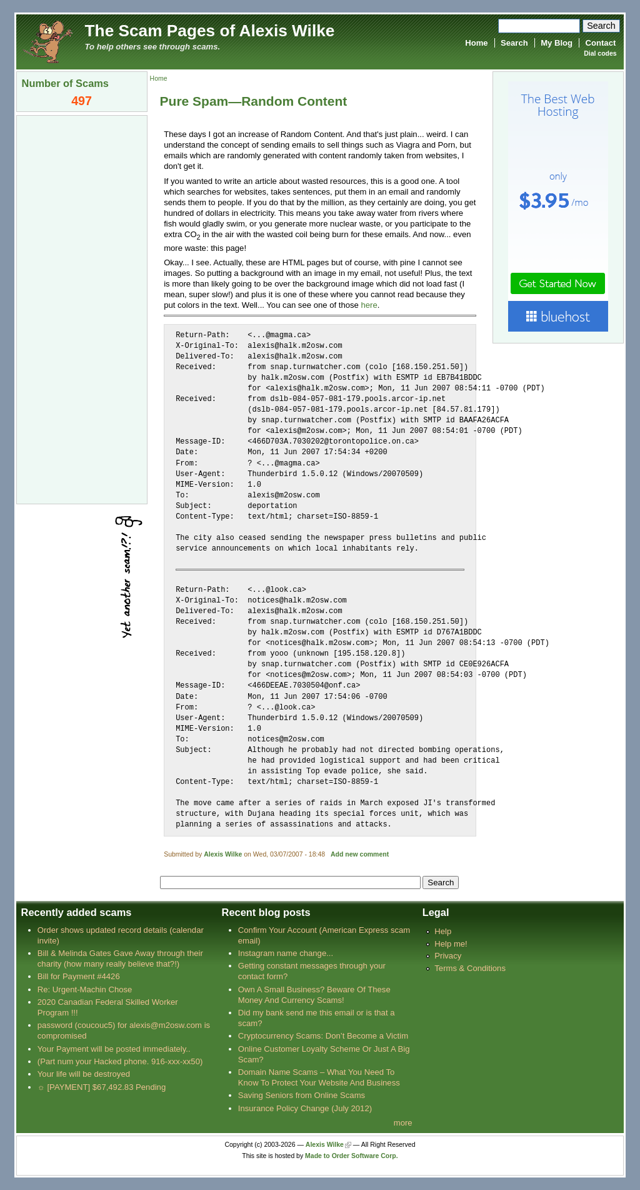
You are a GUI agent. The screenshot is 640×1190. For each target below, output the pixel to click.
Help (442, 931)
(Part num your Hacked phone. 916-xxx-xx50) (120, 1061)
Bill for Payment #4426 (79, 976)
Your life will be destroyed (84, 1074)
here (369, 305)
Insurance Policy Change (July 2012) (305, 1108)
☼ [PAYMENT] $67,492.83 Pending (102, 1087)
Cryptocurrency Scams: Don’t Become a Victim (323, 1035)
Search (514, 43)
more (403, 1122)
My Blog (556, 43)
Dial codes (600, 53)
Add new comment (360, 854)
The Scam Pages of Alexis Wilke (210, 30)
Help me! (450, 943)
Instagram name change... (285, 953)
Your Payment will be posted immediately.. (114, 1049)
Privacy (447, 955)
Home (476, 43)
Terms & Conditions (470, 968)
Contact (601, 43)
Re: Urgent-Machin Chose (85, 989)
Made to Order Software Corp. (351, 1155)
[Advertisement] (82, 308)
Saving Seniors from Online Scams (301, 1095)
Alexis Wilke (223, 854)
